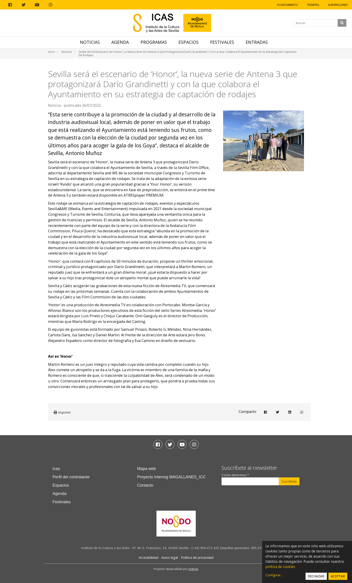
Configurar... (274, 575)
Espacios (188, 42)
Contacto (145, 485)
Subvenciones (338, 5)
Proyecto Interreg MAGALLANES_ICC (171, 477)
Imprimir (62, 412)
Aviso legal (169, 557)
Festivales (222, 42)
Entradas (257, 42)
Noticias (90, 42)
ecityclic (193, 569)
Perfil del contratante (71, 477)
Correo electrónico (235, 475)
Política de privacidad (197, 557)
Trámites (313, 5)
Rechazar (316, 576)
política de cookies (280, 566)
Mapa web (146, 468)
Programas (154, 42)
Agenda (120, 42)
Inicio (51, 52)
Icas (56, 468)
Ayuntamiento (287, 5)
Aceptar (338, 576)
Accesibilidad (148, 557)
